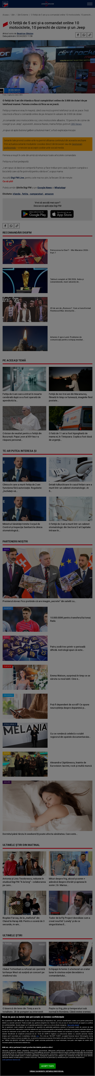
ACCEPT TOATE (47, 1066)
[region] (47, 1044)
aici (37, 1036)
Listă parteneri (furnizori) (11, 1060)
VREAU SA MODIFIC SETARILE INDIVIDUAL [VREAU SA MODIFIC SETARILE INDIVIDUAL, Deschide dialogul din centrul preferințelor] (47, 1071)
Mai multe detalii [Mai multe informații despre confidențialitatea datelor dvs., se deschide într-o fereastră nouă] (73, 1025)
